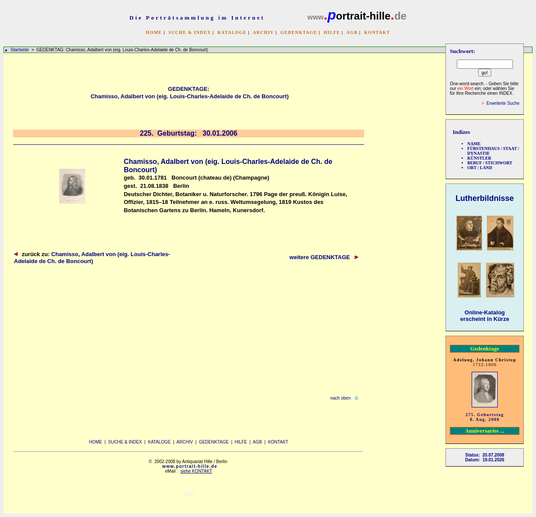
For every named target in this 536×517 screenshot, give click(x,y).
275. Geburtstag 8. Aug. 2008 (485, 417)
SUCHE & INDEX (189, 32)
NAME (474, 143)
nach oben (340, 398)
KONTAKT (377, 32)
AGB (352, 32)
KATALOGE (232, 32)
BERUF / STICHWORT (490, 162)
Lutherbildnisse (485, 198)
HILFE (332, 32)
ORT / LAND (479, 167)
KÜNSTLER (479, 158)
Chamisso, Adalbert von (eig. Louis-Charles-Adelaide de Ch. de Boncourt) (92, 257)
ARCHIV (263, 32)
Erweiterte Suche (502, 103)
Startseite (19, 49)
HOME (154, 32)
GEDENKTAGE (299, 32)
